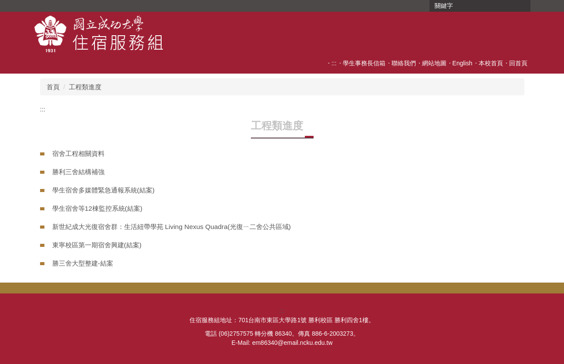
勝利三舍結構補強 (78, 171)
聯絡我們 (404, 63)
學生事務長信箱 (364, 63)
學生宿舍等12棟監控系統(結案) (97, 208)
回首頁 (518, 63)
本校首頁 (491, 63)
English (463, 63)
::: (334, 63)
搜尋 (523, 5)
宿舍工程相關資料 (78, 153)
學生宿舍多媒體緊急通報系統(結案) (103, 190)
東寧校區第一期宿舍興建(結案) (97, 245)
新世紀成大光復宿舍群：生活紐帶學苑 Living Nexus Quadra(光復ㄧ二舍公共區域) (171, 226)
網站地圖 (434, 63)
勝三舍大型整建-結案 (82, 263)
